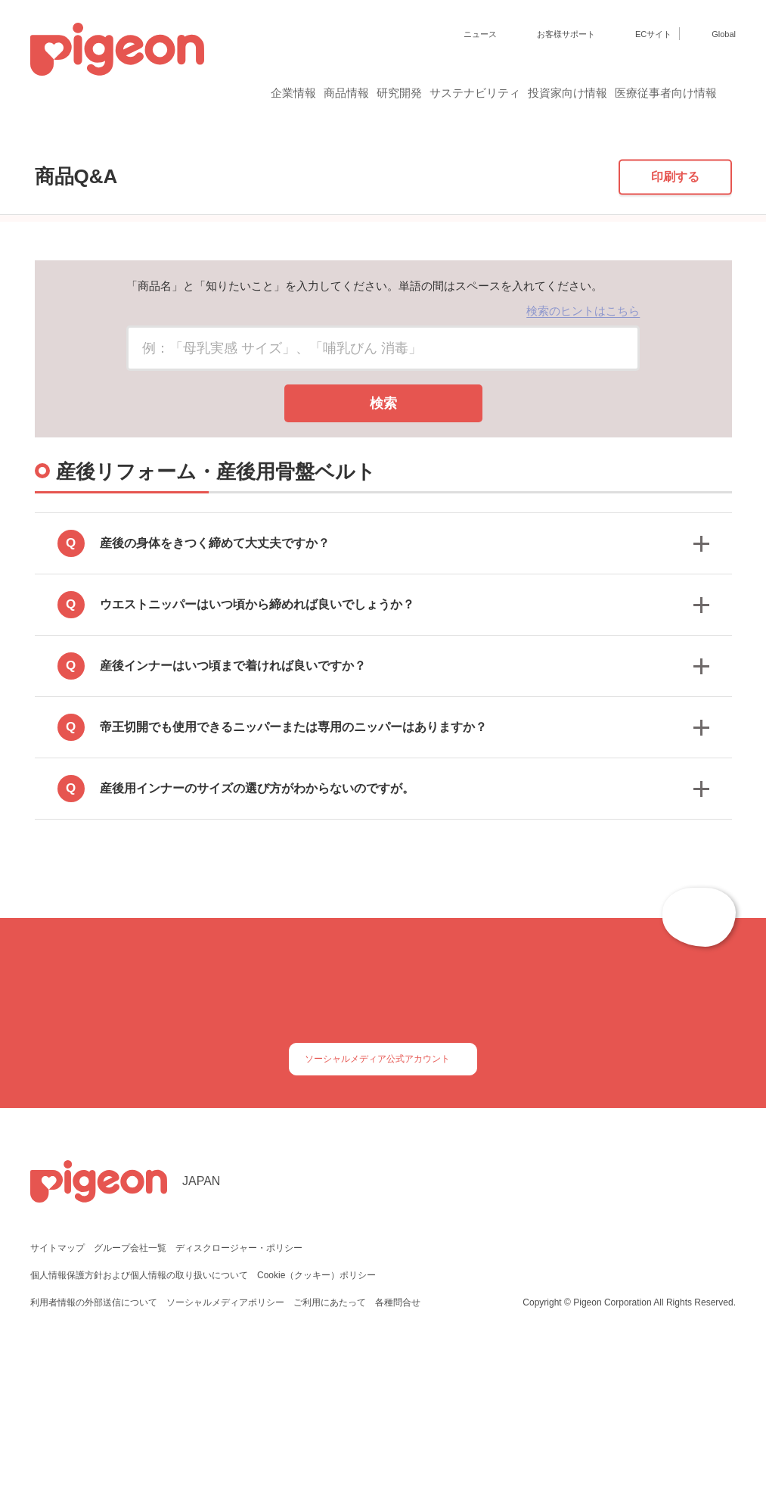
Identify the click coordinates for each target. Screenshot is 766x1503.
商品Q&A (80, 148)
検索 (383, 535)
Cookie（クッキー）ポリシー (317, 1430)
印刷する (675, 308)
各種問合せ (396, 1457)
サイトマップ (57, 1402)
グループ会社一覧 (130, 1402)
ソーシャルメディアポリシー (225, 1457)
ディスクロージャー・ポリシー (237, 1402)
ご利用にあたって (328, 1457)
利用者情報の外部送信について (93, 1457)
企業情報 (177, 93)
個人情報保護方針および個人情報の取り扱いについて (139, 1430)
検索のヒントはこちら (583, 443)
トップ (24, 148)
